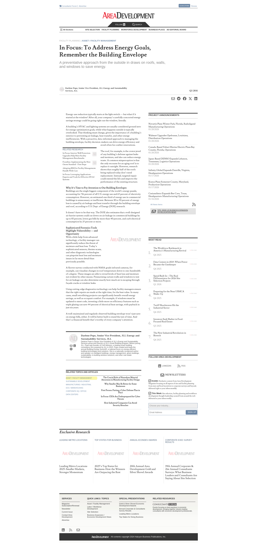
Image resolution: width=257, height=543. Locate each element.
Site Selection (92, 512)
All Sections (68, 30)
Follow (120, 24)
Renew (194, 6)
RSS (182, 366)
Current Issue (67, 512)
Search (137, 24)
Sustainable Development (78, 381)
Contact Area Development (67, 516)
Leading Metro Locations (129, 514)
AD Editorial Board (176, 30)
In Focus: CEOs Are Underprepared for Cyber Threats (120, 397)
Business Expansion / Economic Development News (99, 516)
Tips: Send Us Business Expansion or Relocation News (172, 211)
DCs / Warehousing (74, 388)
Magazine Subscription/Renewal (70, 505)
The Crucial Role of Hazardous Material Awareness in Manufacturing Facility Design (120, 378)
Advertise (82, 6)
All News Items (156, 204)
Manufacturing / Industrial (78, 385)
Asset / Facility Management (99, 40)
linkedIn (164, 366)
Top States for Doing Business (131, 517)
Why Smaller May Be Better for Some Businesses (120, 385)
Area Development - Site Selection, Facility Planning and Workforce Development (129, 15)
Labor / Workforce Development (94, 508)
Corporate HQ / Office (76, 391)
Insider (172, 385)
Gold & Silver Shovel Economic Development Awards (131, 505)
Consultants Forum (69, 6)
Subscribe (184, 6)
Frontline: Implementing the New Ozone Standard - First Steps (76, 163)
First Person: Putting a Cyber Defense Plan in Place (120, 391)
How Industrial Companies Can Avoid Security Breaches (120, 404)
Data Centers (72, 394)
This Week (172, 396)
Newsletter (66, 509)
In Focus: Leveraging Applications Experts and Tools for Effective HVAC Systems (79, 177)
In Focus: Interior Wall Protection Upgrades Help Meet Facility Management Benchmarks (76, 155)
